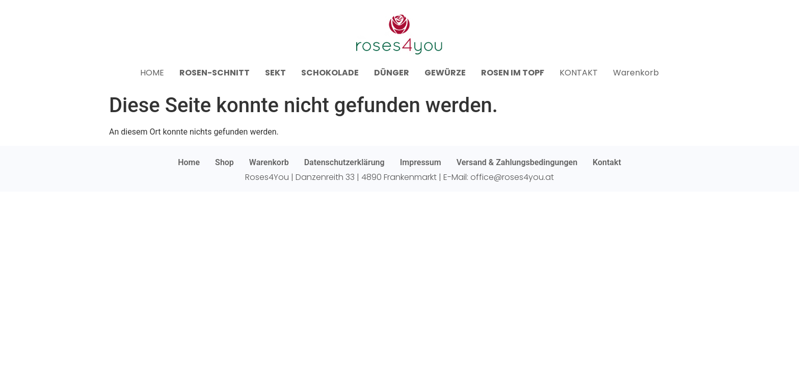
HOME (152, 72)
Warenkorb (636, 72)
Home (189, 162)
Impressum (420, 162)
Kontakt (607, 162)
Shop (224, 162)
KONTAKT (579, 72)
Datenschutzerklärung (344, 162)
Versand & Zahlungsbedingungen (517, 162)
